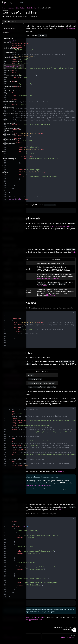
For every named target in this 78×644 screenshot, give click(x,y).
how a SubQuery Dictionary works (49, 278)
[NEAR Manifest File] (59, 637)
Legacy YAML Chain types (15, 603)
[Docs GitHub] (11, 2)
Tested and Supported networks (30, 620)
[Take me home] (4, 2)
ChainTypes (50, 295)
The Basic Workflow (9, 28)
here (59, 510)
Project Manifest (8, 38)
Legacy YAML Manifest (14, 210)
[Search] (45, 2)
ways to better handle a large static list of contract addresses (30, 485)
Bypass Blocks (42, 286)
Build (3, 23)
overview (61, 472)
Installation (6, 33)
